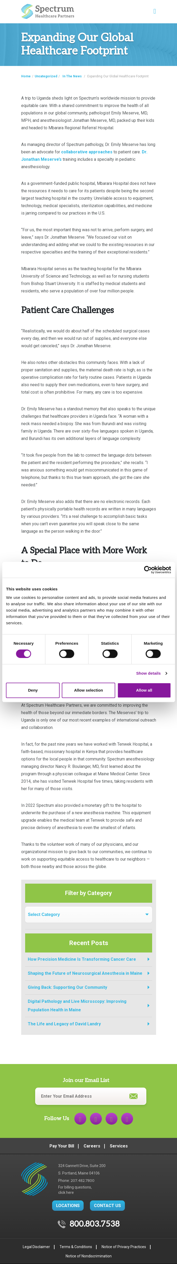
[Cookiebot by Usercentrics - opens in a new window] (148, 570)
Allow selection (88, 690)
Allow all (144, 690)
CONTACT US (107, 1205)
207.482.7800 (82, 1180)
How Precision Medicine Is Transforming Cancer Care (82, 959)
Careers (92, 1146)
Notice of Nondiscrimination (89, 1256)
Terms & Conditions (76, 1247)
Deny (33, 690)
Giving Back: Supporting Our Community (67, 987)
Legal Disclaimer (36, 1247)
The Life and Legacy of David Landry (64, 1023)
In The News (72, 76)
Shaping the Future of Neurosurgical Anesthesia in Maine (85, 973)
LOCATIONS (68, 1205)
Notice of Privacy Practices (124, 1247)
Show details (148, 673)
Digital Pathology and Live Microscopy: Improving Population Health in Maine (77, 1005)
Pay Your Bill (61, 1146)
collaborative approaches (86, 151)
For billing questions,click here (75, 1190)
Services (119, 1146)
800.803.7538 (95, 1224)
